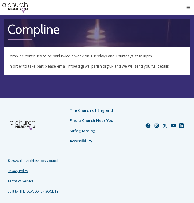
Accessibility (81, 140)
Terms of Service (21, 181)
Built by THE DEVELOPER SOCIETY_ (34, 191)
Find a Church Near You (91, 120)
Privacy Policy (18, 171)
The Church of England (91, 110)
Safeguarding (82, 130)
